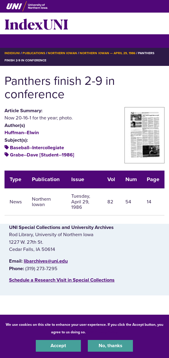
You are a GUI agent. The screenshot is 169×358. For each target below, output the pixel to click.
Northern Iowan (62, 53)
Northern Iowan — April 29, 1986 (107, 53)
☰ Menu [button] (15, 40)
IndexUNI (36, 23)
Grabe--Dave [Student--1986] (42, 155)
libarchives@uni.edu (46, 261)
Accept (58, 346)
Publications (34, 53)
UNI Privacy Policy (103, 332)
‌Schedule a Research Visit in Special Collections (62, 280)
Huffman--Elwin (22, 133)
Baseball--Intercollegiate (37, 148)
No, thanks (110, 346)
